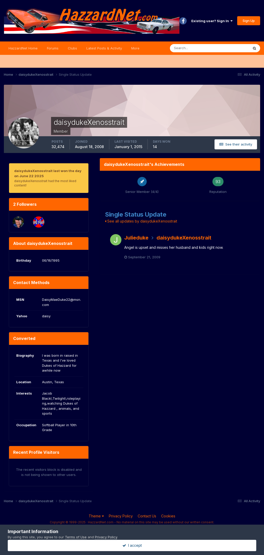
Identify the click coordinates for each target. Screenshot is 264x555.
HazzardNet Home (23, 48)
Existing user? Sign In (212, 21)
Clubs (72, 48)
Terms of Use (76, 537)
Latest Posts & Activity (104, 48)
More (135, 48)
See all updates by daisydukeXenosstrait (141, 221)
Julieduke (136, 238)
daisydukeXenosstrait (183, 238)
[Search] (192, 48)
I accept (132, 545)
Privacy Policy (121, 516)
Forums (53, 48)
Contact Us (147, 516)
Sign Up (249, 21)
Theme (96, 516)
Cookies (168, 516)
